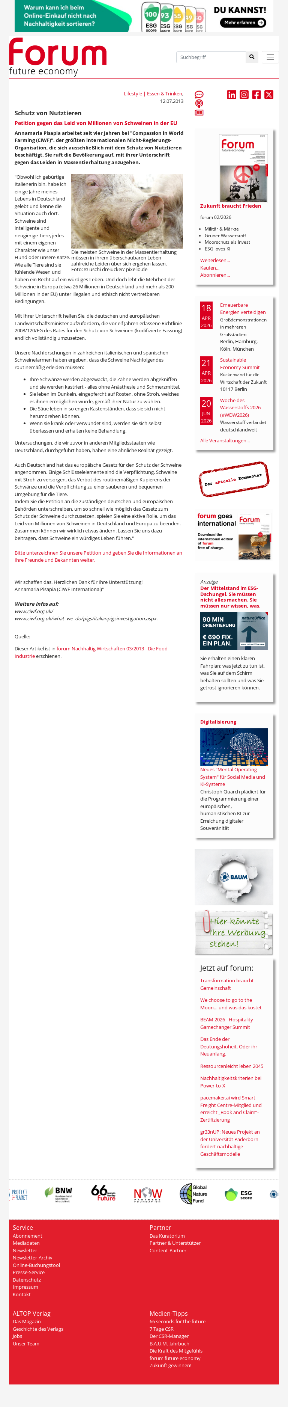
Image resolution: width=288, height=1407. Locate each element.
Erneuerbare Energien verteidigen (243, 309)
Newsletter (25, 1250)
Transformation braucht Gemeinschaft (227, 984)
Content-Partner (168, 1250)
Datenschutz (27, 1279)
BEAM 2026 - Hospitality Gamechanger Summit (226, 1023)
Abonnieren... (215, 274)
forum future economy (175, 1358)
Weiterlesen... (215, 260)
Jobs (17, 1336)
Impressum (25, 1286)
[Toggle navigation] (270, 57)
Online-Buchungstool (36, 1265)
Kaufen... (209, 267)
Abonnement (27, 1235)
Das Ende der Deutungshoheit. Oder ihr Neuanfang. (228, 1046)
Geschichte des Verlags (38, 1329)
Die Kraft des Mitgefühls (176, 1350)
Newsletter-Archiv (32, 1257)
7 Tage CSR (162, 1329)
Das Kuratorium (167, 1235)
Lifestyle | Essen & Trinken (153, 93)
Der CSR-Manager (169, 1336)
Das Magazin (27, 1321)
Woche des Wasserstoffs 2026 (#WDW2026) (240, 407)
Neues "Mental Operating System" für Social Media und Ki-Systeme (232, 776)
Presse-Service (29, 1272)
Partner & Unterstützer (175, 1243)
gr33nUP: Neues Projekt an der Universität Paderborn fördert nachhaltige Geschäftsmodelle (230, 1142)
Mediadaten (26, 1243)
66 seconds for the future (178, 1321)
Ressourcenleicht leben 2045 (231, 1066)
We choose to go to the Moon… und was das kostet (231, 1004)
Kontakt (22, 1294)
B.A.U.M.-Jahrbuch (169, 1343)
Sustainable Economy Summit (240, 363)
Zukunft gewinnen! (170, 1365)
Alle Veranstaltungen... (225, 440)
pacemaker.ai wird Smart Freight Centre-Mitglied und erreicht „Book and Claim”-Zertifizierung (231, 1108)
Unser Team (26, 1343)
